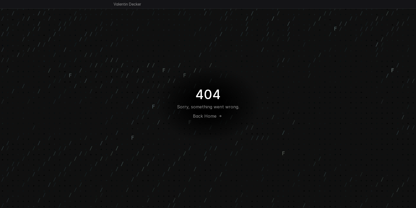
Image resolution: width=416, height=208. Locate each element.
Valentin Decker (127, 4)
